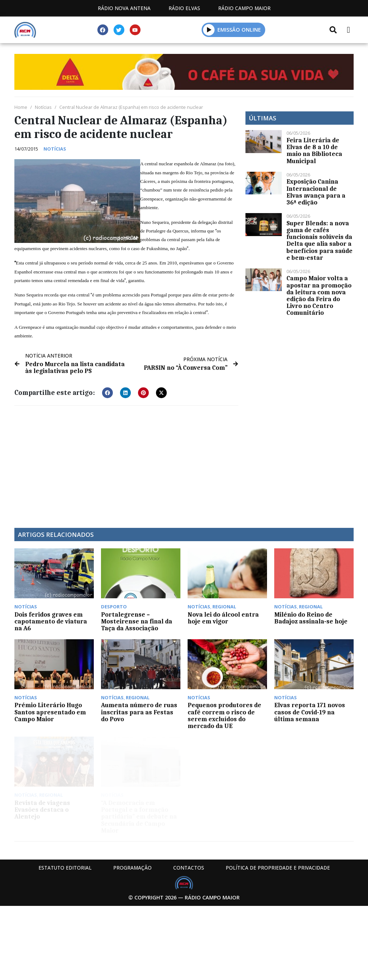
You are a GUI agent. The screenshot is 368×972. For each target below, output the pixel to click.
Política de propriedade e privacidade (278, 867)
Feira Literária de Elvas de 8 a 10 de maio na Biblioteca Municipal (314, 151)
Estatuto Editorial (65, 867)
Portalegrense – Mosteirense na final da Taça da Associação (136, 621)
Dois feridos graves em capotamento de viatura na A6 (50, 621)
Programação (132, 867)
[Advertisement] (126, 463)
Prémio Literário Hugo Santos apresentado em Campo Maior (50, 711)
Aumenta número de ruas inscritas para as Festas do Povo (139, 711)
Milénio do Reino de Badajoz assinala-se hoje (311, 618)
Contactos (188, 867)
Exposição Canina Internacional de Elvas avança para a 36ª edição (315, 192)
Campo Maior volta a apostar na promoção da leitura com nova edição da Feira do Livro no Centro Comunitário (318, 295)
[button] (209, 29)
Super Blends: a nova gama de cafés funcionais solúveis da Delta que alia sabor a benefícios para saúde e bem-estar (319, 240)
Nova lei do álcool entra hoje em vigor (223, 618)
